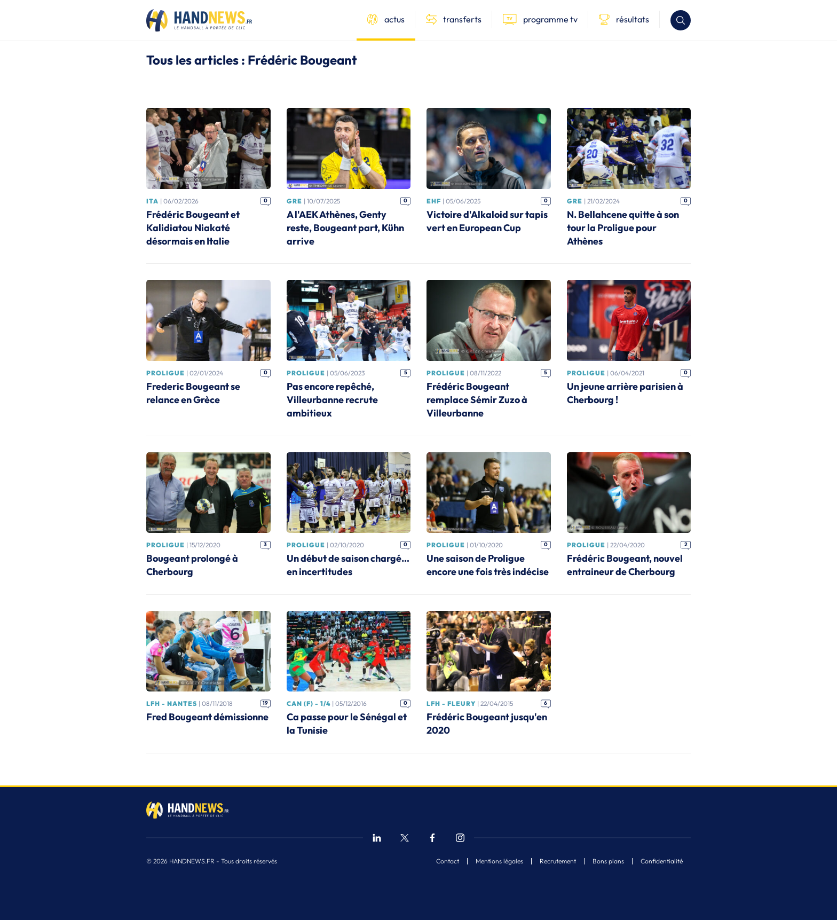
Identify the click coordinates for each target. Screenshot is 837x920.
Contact (447, 861)
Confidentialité (662, 861)
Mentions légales (499, 861)
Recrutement (558, 861)
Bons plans (608, 861)
